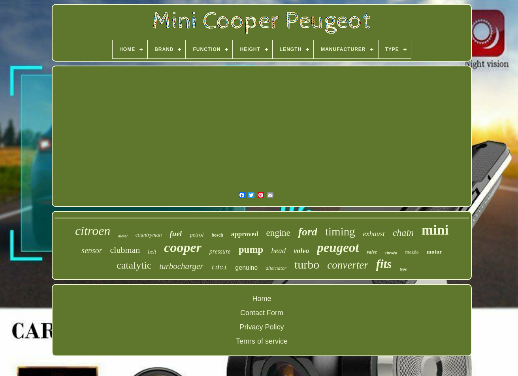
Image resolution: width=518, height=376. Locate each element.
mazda (412, 252)
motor (434, 251)
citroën (391, 252)
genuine (246, 267)
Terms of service (262, 341)
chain (403, 232)
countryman (149, 235)
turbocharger (181, 266)
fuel (176, 233)
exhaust (374, 234)
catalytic (134, 265)
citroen (92, 231)
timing (340, 231)
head (278, 250)
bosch (217, 235)
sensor (91, 250)
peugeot (338, 248)
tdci (219, 267)
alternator (276, 268)
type (403, 269)
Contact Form (261, 313)
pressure (220, 251)
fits (384, 264)
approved (244, 234)
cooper (182, 247)
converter (347, 265)
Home (261, 299)
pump (251, 249)
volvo (301, 251)
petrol (196, 234)
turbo (306, 264)
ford (307, 232)
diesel (122, 236)
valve (372, 252)
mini (435, 230)
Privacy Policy (261, 327)
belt (152, 252)
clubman (125, 250)
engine (278, 233)
